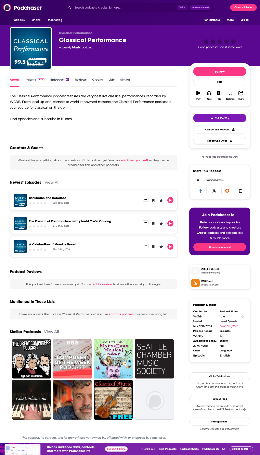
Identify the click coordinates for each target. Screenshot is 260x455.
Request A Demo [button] (116, 449)
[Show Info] (242, 316)
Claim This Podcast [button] (220, 376)
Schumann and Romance (47, 198)
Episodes (59, 79)
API (224, 449)
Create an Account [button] (220, 247)
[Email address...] (220, 180)
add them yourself (134, 160)
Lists (111, 79)
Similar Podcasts (25, 331)
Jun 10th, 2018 (229, 326)
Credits (97, 79)
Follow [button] (220, 71)
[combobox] (138, 7)
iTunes (66, 119)
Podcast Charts (189, 449)
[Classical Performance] (31, 48)
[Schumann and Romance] (20, 200)
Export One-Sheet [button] (219, 140)
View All (51, 182)
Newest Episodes (25, 182)
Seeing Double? (220, 421)
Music (76, 47)
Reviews (81, 79)
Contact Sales (243, 7)
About (14, 79)
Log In (245, 20)
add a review (102, 284)
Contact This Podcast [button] (220, 129)
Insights (35, 79)
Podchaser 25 (210, 449)
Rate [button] (220, 81)
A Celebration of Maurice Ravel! (52, 244)
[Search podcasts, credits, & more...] (125, 7)
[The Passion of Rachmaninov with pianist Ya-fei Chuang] (20, 223)
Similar (125, 79)
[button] (19, 20)
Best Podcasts (167, 449)
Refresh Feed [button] (220, 399)
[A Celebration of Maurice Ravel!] (20, 246)
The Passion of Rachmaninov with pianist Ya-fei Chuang (70, 221)
